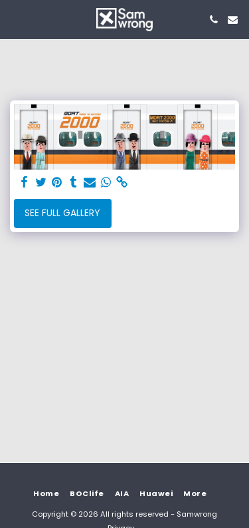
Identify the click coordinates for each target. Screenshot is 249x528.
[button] (14, 19)
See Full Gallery (62, 212)
